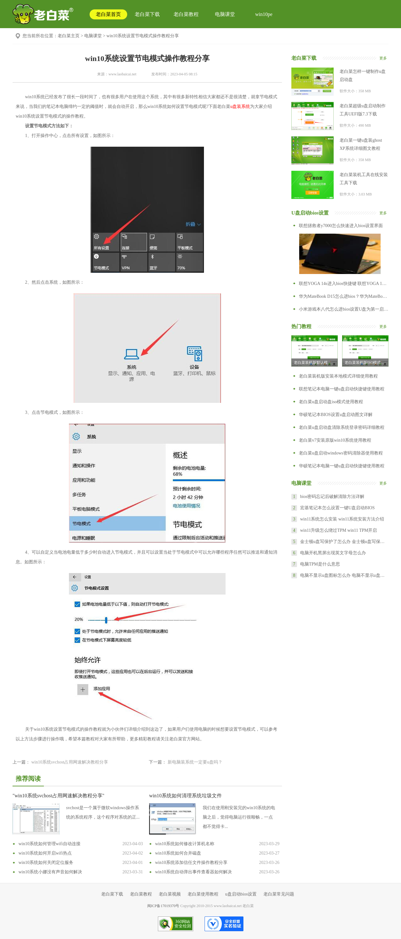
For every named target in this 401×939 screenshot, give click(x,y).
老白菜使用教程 (203, 894)
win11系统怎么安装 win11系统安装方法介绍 (342, 519)
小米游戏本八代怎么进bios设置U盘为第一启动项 (343, 309)
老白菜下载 (147, 14)
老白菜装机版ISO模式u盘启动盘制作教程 (366, 362)
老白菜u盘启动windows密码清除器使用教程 (341, 453)
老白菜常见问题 (278, 894)
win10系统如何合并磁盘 (178, 853)
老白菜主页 (69, 35)
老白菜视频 (170, 894)
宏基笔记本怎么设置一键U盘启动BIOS (337, 507)
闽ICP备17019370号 (163, 906)
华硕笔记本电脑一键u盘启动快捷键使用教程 (341, 466)
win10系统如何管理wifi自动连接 (49, 843)
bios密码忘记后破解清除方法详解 (332, 496)
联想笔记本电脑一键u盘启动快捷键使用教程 (341, 389)
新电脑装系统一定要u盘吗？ (195, 762)
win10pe (263, 14)
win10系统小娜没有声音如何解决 (50, 872)
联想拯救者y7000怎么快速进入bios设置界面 (341, 225)
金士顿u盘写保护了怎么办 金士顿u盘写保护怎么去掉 (344, 541)
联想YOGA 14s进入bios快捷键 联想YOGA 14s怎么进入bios (343, 283)
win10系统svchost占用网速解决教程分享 (69, 762)
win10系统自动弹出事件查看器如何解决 (193, 872)
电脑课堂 (225, 14)
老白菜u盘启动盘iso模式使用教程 (331, 401)
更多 (383, 58)
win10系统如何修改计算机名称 (184, 843)
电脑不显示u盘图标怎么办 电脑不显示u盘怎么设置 (344, 575)
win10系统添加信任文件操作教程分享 (191, 862)
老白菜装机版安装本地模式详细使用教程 (338, 376)
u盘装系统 (240, 106)
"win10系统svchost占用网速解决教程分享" (58, 795)
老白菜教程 (186, 14)
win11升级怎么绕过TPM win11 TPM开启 (338, 530)
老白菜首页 (108, 14)
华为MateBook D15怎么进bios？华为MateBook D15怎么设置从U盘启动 (343, 296)
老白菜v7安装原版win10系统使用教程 (335, 440)
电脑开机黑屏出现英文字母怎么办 (333, 553)
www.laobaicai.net (122, 74)
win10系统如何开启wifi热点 (45, 853)
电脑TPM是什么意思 (320, 564)
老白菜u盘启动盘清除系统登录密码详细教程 (341, 427)
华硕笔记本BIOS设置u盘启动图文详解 (335, 414)
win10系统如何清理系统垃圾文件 (185, 795)
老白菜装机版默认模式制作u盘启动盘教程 (316, 362)
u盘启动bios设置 (241, 894)
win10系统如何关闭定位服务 (45, 862)
